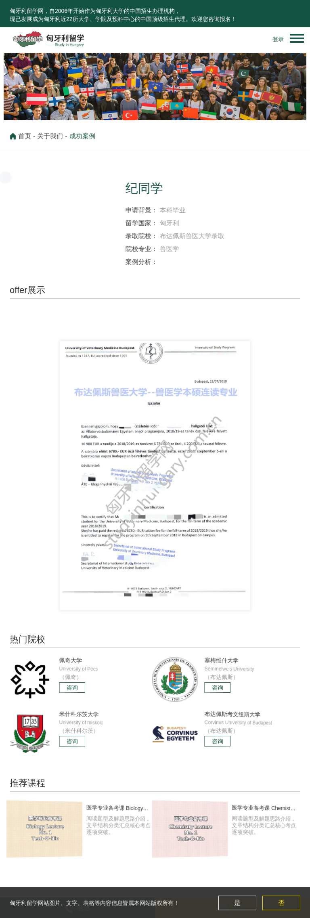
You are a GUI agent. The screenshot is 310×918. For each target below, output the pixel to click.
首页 (24, 139)
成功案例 (82, 139)
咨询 (72, 687)
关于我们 (50, 139)
